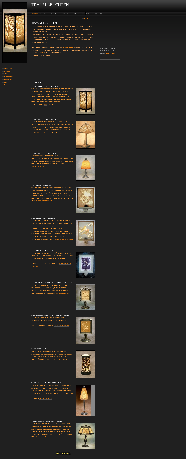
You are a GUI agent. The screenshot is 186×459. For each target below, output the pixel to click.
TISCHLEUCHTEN (43, 132)
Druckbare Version (89, 19)
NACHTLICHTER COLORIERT (63, 239)
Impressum (7, 71)
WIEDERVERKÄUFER (69, 13)
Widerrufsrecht (8, 76)
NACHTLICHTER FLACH (44, 201)
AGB (5, 74)
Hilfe (5, 82)
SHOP (100, 13)
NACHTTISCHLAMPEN (61, 293)
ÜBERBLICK (40, 53)
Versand (6, 85)
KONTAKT (81, 13)
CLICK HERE (8, 68)
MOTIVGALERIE (91, 13)
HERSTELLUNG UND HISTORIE (50, 13)
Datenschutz (8, 79)
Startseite (35, 13)
